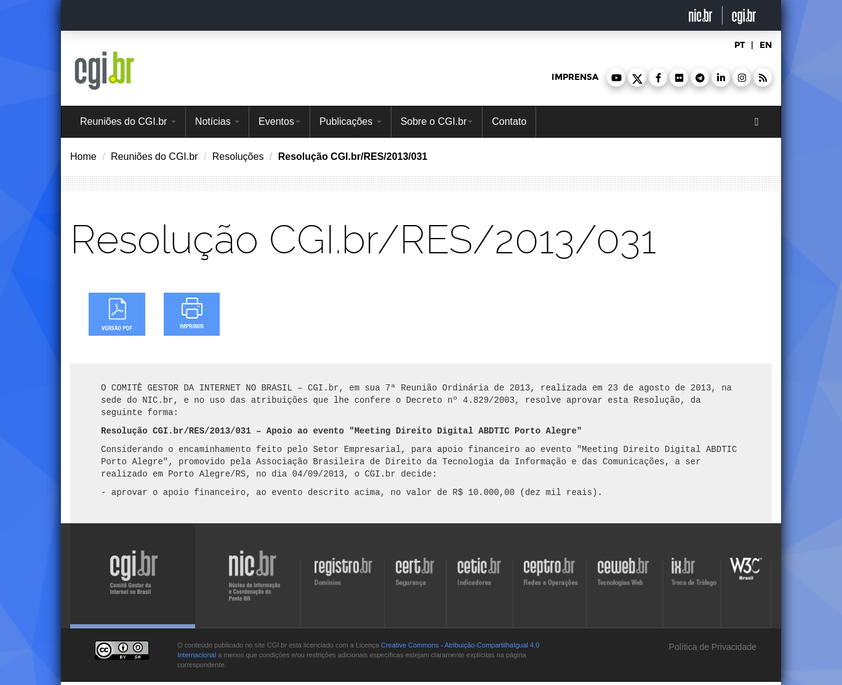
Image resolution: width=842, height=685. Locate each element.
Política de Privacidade (711, 647)
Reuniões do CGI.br (128, 121)
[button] (616, 77)
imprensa (574, 77)
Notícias (217, 121)
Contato (509, 121)
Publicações (350, 121)
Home (83, 156)
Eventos (279, 121)
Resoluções (238, 156)
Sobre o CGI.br (437, 121)
